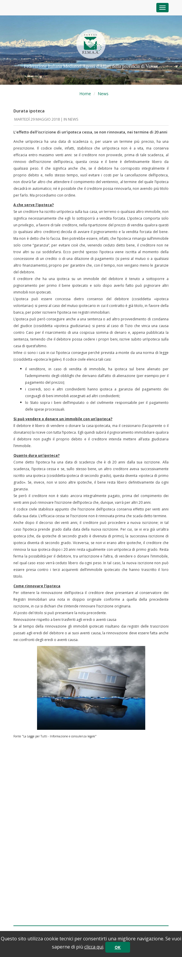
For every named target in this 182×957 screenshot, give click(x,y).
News (103, 93)
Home (85, 93)
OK (118, 947)
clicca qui (93, 947)
